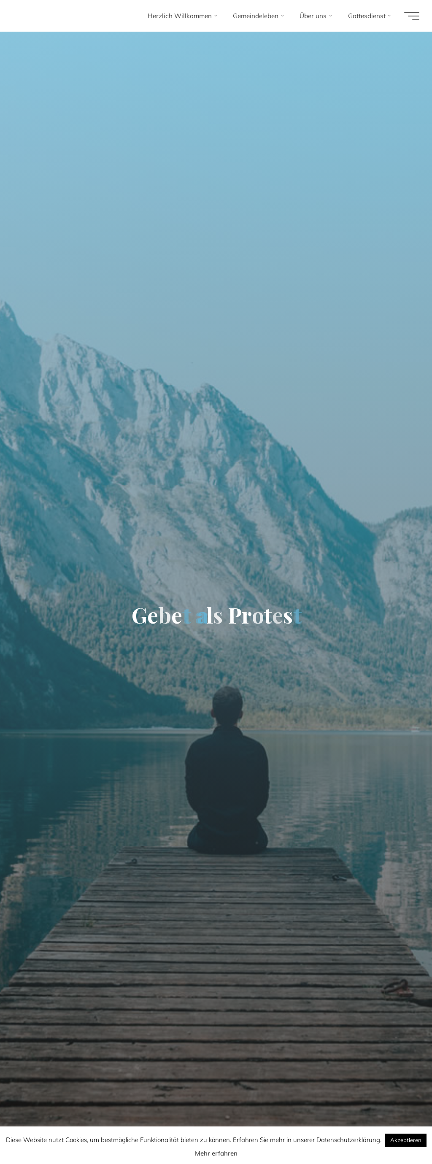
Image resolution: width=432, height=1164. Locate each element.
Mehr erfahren (216, 1153)
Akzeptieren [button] (405, 1140)
